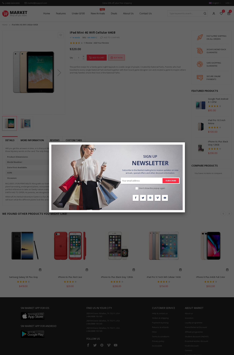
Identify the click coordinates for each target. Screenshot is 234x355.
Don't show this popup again (152, 188)
